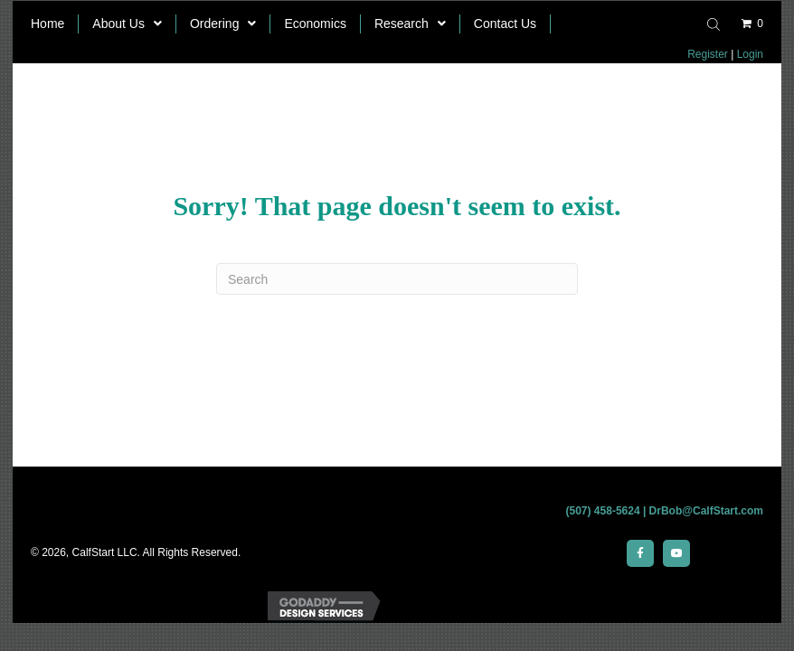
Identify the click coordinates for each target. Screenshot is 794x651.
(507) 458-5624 (603, 511)
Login (750, 54)
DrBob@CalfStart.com (706, 511)
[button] (640, 553)
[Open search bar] (716, 23)
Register (707, 54)
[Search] (397, 279)
